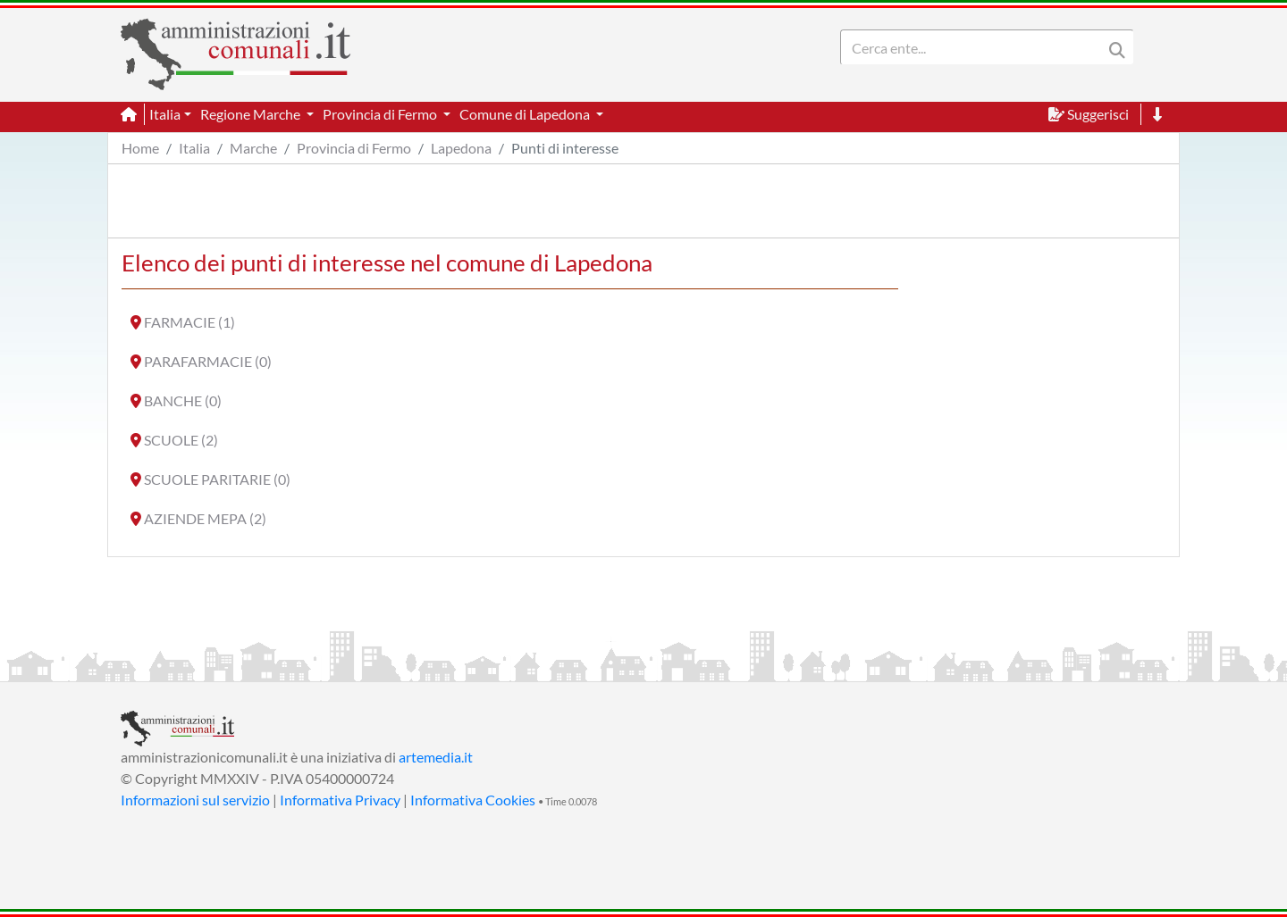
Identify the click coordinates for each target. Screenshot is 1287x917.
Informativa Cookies (472, 799)
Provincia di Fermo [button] (381, 113)
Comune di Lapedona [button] (526, 113)
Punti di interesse (564, 147)
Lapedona (461, 147)
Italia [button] (165, 113)
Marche (253, 147)
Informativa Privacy (340, 799)
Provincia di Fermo (354, 147)
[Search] (975, 47)
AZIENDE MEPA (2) (205, 518)
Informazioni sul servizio (195, 799)
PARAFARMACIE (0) (208, 361)
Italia (194, 147)
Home (140, 147)
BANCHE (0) (183, 400)
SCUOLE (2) (181, 439)
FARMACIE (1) (189, 321)
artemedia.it (436, 756)
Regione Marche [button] (251, 113)
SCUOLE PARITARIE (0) (217, 479)
